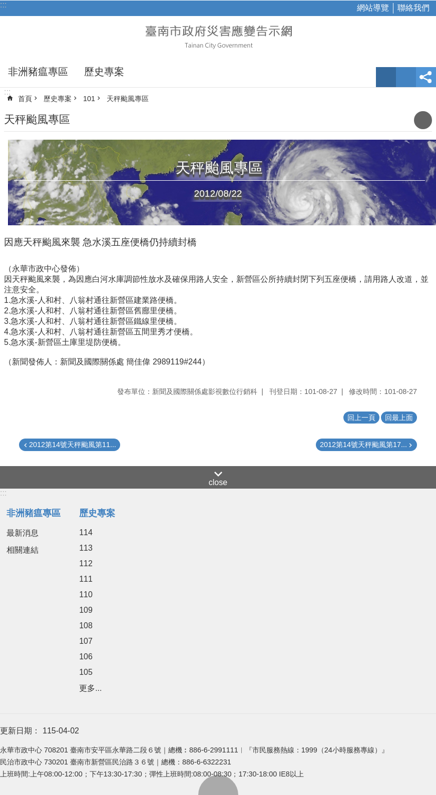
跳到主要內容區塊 (5, 5)
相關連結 (23, 550)
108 (86, 625)
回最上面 (218, 785)
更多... (90, 688)
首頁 (25, 99)
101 (89, 99)
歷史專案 (104, 71)
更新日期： (20, 730)
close (218, 482)
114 (86, 532)
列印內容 (423, 120)
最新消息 (23, 533)
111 (86, 579)
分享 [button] (426, 77)
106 (86, 656)
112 (86, 563)
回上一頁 (361, 418)
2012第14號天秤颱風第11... (72, 445)
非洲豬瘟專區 (38, 71)
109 (86, 610)
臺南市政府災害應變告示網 (218, 36)
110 (86, 594)
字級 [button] (386, 77)
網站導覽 (373, 8)
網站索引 (406, 77)
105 (86, 672)
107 (86, 641)
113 (86, 548)
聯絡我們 (413, 8)
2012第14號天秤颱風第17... (363, 445)
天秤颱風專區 (128, 99)
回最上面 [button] (399, 418)
